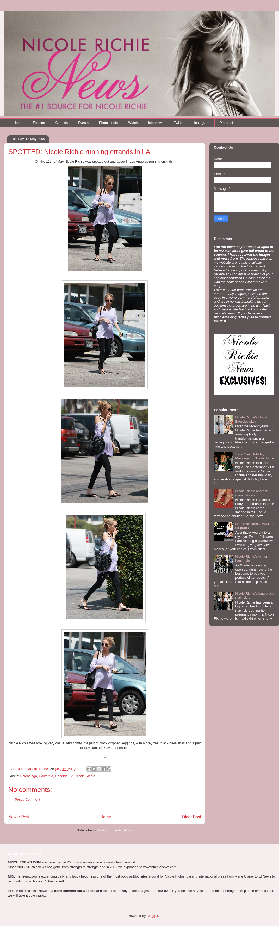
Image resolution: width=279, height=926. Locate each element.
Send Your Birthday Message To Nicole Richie (254, 456)
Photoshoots (108, 123)
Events (83, 123)
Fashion (39, 123)
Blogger (152, 916)
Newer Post (18, 817)
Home (18, 123)
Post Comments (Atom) (115, 830)
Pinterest (226, 123)
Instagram (201, 123)
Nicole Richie (85, 776)
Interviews (156, 123)
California (46, 776)
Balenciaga (28, 776)
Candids (61, 123)
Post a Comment (27, 799)
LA (71, 776)
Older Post (191, 817)
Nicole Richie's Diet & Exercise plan (251, 419)
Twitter (179, 123)
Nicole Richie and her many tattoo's (251, 493)
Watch (133, 123)
